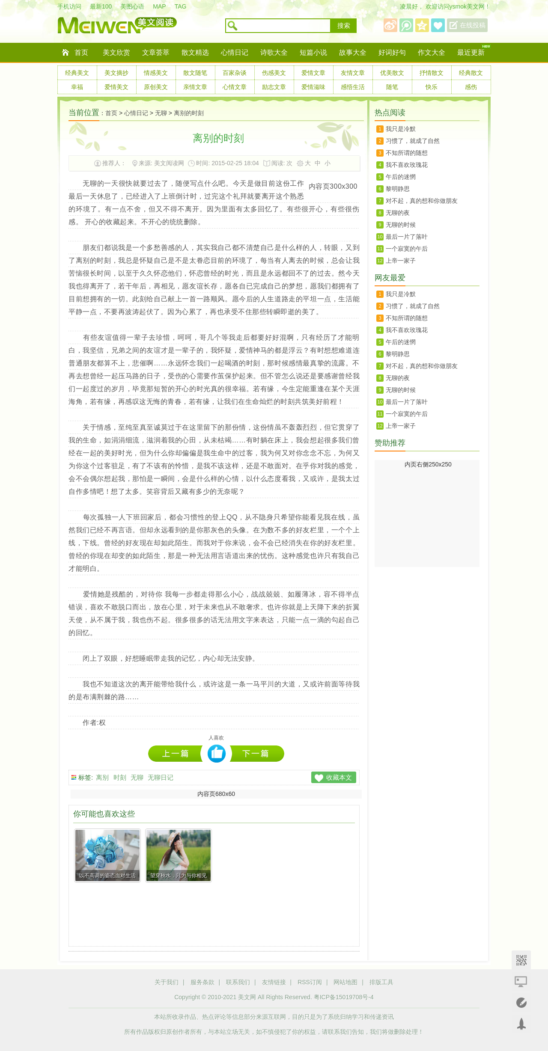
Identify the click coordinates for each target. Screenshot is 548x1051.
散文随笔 (195, 72)
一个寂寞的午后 (407, 248)
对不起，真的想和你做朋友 (422, 200)
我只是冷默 (401, 128)
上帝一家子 (401, 260)
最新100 (101, 6)
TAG (181, 6)
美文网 (247, 997)
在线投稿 (472, 25)
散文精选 (195, 52)
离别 (102, 777)
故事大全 (352, 52)
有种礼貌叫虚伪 (177, 753)
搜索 (343, 25)
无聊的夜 (398, 212)
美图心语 (132, 6)
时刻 (119, 777)
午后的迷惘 (401, 176)
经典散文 (471, 72)
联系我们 (238, 982)
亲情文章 (195, 86)
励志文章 (274, 86)
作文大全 (431, 52)
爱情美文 (116, 86)
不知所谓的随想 (407, 152)
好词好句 (392, 52)
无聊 (161, 113)
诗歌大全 (274, 52)
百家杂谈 (235, 72)
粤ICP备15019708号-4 (344, 997)
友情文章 (353, 72)
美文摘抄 (116, 72)
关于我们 (167, 982)
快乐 (432, 86)
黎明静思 (398, 188)
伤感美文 (274, 72)
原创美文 (156, 86)
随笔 (392, 86)
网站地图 (345, 982)
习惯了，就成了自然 (413, 140)
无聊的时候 (401, 224)
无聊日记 (160, 777)
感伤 (471, 86)
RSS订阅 (310, 982)
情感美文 (156, 72)
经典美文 (77, 72)
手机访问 (69, 6)
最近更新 (471, 52)
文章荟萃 (156, 52)
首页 (81, 52)
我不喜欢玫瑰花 (407, 164)
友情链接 (274, 982)
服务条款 (202, 982)
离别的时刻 (189, 113)
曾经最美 (257, 753)
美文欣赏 (116, 52)
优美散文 (392, 72)
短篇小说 (313, 52)
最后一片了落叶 (407, 236)
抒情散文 (432, 72)
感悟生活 (353, 86)
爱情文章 (313, 72)
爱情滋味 (313, 86)
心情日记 (234, 52)
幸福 (77, 86)
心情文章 (235, 86)
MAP (159, 6)
